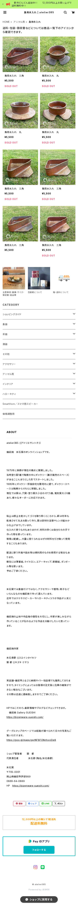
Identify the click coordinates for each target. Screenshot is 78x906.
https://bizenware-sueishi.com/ (25, 717)
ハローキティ (9, 394)
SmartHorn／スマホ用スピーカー (20, 403)
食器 (5, 324)
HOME (6, 21)
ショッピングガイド (12, 314)
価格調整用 (9, 413)
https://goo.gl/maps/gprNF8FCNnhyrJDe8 (31, 740)
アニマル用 (19, 21)
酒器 (5, 344)
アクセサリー (9, 364)
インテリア (8, 384)
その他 (6, 354)
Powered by (39, 889)
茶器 (5, 334)
